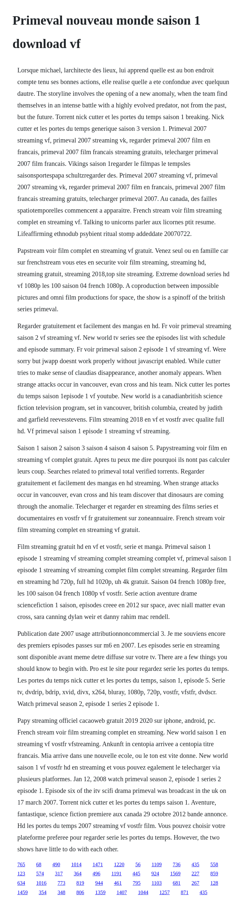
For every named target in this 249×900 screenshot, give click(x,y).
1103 (156, 883)
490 (56, 864)
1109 (156, 864)
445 (136, 873)
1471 (97, 864)
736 (177, 864)
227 (195, 873)
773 (61, 883)
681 (177, 883)
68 (38, 864)
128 (214, 883)
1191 (116, 873)
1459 (22, 892)
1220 (119, 864)
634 (21, 883)
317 (59, 873)
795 (136, 883)
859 (214, 873)
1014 (76, 864)
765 (21, 864)
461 (118, 883)
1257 (164, 892)
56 (137, 864)
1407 (121, 892)
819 (80, 883)
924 (155, 873)
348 (61, 892)
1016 (41, 883)
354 (42, 892)
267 (195, 883)
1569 (175, 873)
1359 (100, 892)
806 (80, 892)
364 (77, 873)
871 (184, 892)
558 (214, 864)
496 (96, 873)
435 (195, 864)
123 (21, 873)
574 (40, 873)
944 (99, 883)
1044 (143, 892)
